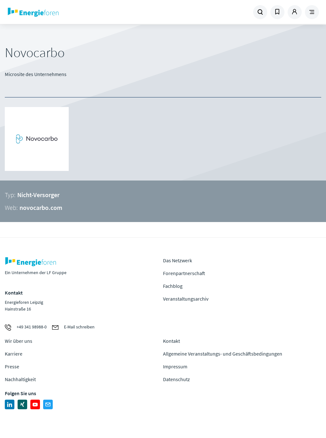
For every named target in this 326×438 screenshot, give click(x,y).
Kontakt (171, 341)
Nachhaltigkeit (20, 379)
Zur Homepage (62, 12)
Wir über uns (18, 341)
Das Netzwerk (177, 260)
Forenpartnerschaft (184, 273)
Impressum (175, 366)
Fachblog (172, 286)
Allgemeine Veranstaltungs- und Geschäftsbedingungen (222, 353)
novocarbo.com (40, 207)
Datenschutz (176, 379)
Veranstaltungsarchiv (185, 299)
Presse (12, 366)
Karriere (13, 353)
